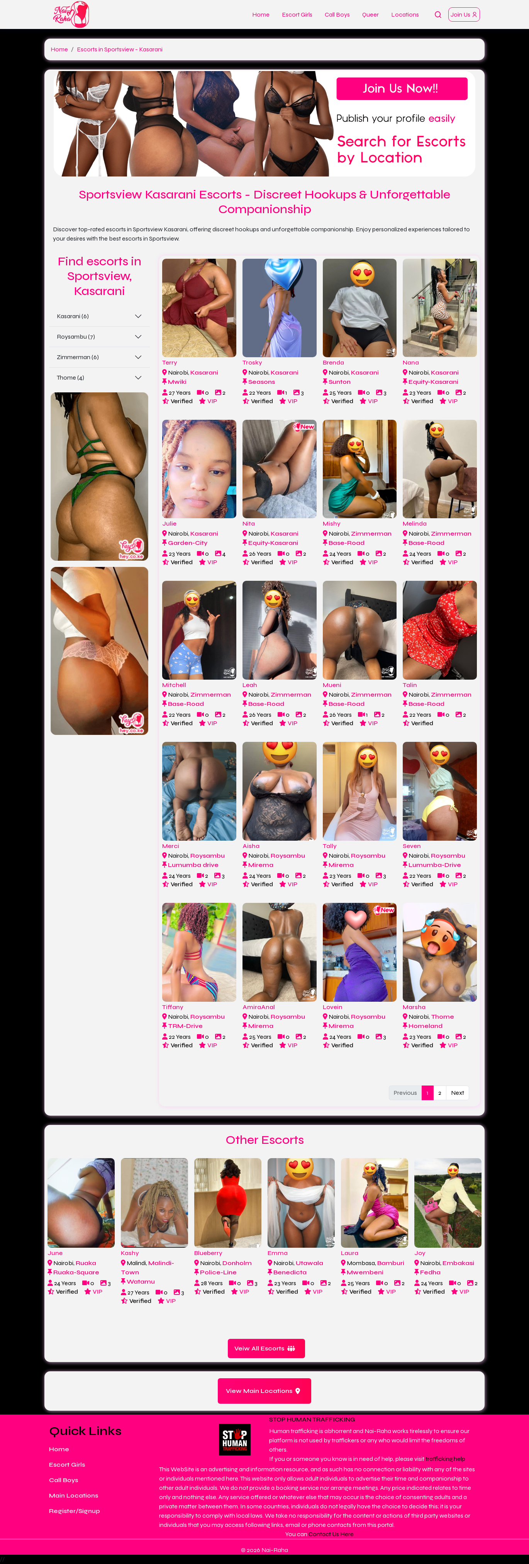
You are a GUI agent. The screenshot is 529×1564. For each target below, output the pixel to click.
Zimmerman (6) (78, 357)
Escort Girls (297, 14)
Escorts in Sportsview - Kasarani (120, 49)
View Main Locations (263, 1390)
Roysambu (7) (76, 336)
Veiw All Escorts (264, 1348)
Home (261, 14)
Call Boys (337, 14)
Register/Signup (74, 1511)
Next (457, 1092)
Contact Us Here (331, 1534)
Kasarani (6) (73, 316)
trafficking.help (445, 1458)
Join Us (464, 14)
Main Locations (73, 1495)
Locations (405, 14)
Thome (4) (70, 377)
